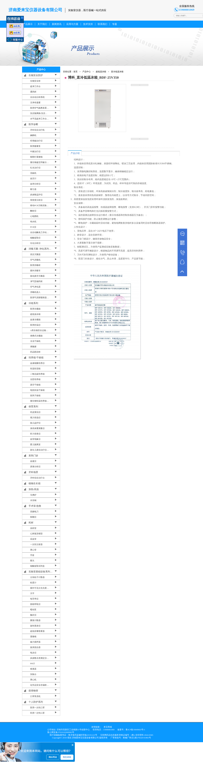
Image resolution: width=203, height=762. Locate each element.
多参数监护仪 (36, 194)
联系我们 (102, 24)
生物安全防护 (36, 75)
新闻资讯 (56, 24)
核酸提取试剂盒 (37, 566)
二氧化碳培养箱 (37, 374)
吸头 (32, 560)
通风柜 (33, 92)
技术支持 (88, 24)
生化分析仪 (35, 243)
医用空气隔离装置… (39, 108)
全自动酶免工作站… (39, 232)
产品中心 (86, 71)
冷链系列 (33, 303)
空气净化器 (35, 287)
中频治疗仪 (35, 151)
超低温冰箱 (35, 314)
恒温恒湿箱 (35, 368)
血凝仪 (33, 461)
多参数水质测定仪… (39, 658)
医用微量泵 (35, 146)
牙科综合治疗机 (37, 130)
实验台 (33, 674)
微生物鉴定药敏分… (39, 162)
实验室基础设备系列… (40, 571)
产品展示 (28, 24)
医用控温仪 (35, 325)
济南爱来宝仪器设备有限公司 (85, 737)
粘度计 (33, 582)
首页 (75, 71)
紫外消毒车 (35, 270)
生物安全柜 (35, 81)
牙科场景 (33, 472)
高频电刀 (34, 511)
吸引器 (33, 189)
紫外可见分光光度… (39, 588)
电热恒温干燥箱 (37, 390)
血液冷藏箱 (35, 319)
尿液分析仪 (35, 466)
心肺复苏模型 (36, 533)
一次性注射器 (36, 544)
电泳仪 (33, 652)
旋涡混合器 (35, 647)
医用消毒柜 (35, 265)
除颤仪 (33, 517)
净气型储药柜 (36, 281)
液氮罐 (33, 346)
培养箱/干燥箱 (36, 357)
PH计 (32, 663)
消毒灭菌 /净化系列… (40, 248)
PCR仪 (33, 227)
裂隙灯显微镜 (36, 157)
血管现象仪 (35, 439)
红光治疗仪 (35, 167)
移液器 (33, 669)
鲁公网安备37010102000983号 (60, 732)
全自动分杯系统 (37, 97)
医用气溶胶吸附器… (39, 297)
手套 (32, 555)
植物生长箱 (35, 483)
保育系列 (33, 406)
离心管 (33, 550)
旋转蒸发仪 (35, 626)
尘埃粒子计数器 (37, 577)
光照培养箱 (35, 379)
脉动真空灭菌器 (37, 276)
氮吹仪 (33, 615)
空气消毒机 (35, 260)
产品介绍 (75, 153)
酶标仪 (33, 211)
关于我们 (42, 24)
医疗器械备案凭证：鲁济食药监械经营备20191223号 (73, 735)
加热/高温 (34, 489)
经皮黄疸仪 (35, 412)
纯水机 (33, 221)
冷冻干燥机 (35, 341)
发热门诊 (33, 455)
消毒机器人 (35, 292)
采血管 (33, 539)
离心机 (33, 679)
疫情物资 (33, 690)
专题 (114, 24)
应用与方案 (72, 24)
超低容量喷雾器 (37, 631)
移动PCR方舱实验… (39, 205)
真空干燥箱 (35, 385)
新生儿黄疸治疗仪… (39, 450)
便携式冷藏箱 (36, 336)
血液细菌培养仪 (37, 363)
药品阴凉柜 (35, 352)
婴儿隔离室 (35, 444)
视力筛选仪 (35, 417)
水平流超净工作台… (39, 118)
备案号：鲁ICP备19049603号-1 (131, 729)
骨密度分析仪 (36, 200)
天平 (32, 593)
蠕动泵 (33, 609)
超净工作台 (35, 86)
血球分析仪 (35, 184)
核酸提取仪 (35, 238)
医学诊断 (33, 124)
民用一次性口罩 (37, 713)
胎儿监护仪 (35, 423)
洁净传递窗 (35, 102)
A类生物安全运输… (39, 330)
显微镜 (33, 636)
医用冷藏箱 (35, 309)
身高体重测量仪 (37, 428)
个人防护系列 (36, 702)
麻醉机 (33, 135)
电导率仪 (34, 599)
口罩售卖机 (35, 696)
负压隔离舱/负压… (38, 113)
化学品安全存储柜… (39, 685)
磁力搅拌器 (35, 642)
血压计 (33, 178)
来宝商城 (108, 727)
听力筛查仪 (35, 434)
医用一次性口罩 (37, 707)
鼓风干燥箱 (35, 395)
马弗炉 (33, 495)
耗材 (31, 522)
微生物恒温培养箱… (39, 401)
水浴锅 (33, 500)
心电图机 (34, 216)
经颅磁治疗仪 (36, 141)
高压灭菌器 (35, 254)
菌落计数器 (35, 620)
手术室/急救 (35, 506)
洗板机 (33, 173)
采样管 (33, 528)
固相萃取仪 (35, 604)
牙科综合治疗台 (37, 478)
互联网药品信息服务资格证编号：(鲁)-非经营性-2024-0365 (126, 735)
